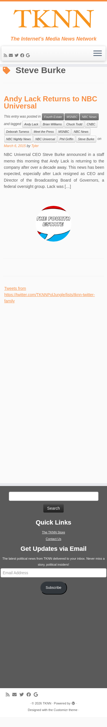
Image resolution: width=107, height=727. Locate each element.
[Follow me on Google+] (28, 55)
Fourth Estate (53, 126)
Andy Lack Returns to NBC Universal (50, 112)
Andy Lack (31, 134)
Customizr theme (65, 720)
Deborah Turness (17, 141)
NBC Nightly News (18, 149)
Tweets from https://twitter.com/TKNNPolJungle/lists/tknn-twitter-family (49, 305)
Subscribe (53, 598)
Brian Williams (52, 134)
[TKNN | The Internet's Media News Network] (53, 18)
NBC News (89, 126)
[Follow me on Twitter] (17, 55)
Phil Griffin (66, 149)
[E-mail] (12, 55)
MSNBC (71, 126)
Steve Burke (86, 149)
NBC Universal (45, 149)
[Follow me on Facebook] (23, 55)
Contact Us (53, 549)
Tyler (35, 156)
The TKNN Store (53, 542)
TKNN (47, 713)
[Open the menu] (97, 53)
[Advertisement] (47, 400)
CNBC (91, 134)
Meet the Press (44, 141)
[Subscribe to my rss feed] (6, 55)
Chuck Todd (74, 134)
